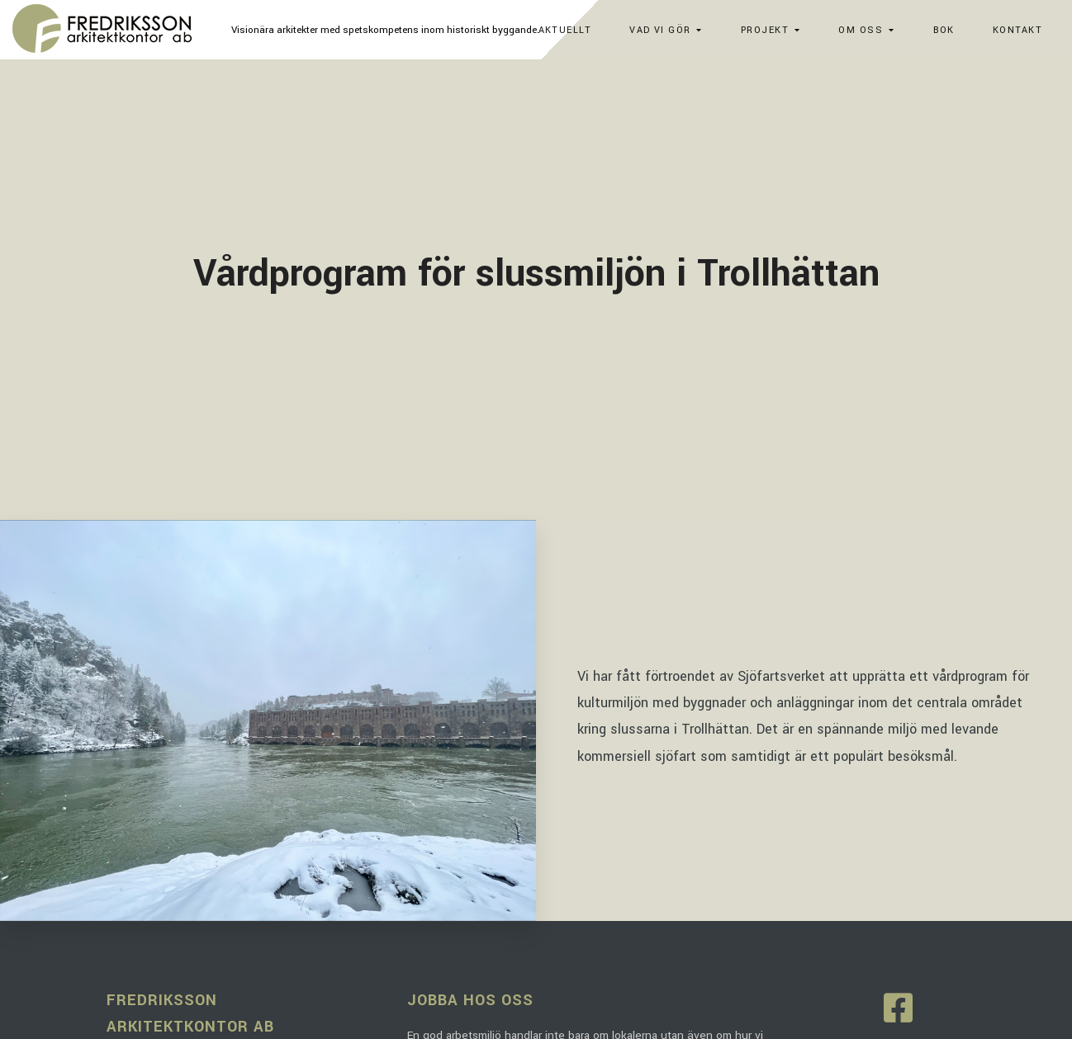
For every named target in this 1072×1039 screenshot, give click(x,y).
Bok (944, 30)
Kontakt (1017, 30)
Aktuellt (565, 30)
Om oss (860, 30)
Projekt (765, 30)
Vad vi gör (659, 30)
